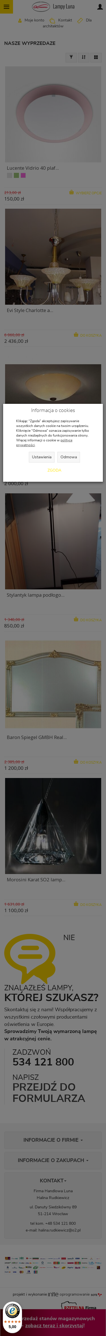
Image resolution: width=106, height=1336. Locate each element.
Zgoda (54, 470)
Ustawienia (41, 457)
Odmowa (68, 457)
